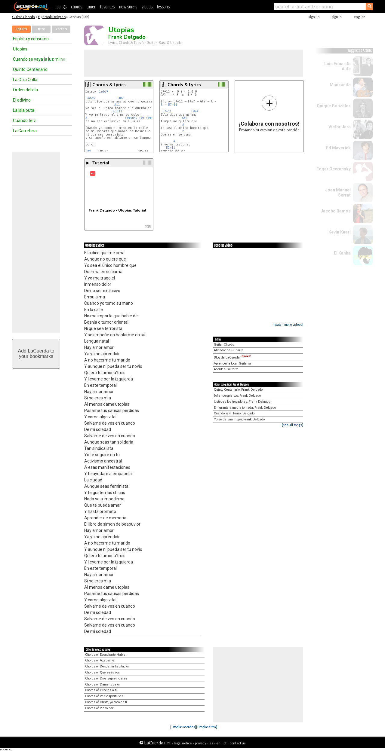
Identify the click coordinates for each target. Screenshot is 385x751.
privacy (200, 743)
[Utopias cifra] (206, 727)
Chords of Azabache (99, 660)
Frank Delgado (54, 16)
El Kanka (342, 253)
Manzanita (340, 84)
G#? (184, 118)
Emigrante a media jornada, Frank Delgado (245, 408)
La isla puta (23, 110)
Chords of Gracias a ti (101, 690)
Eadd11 (116, 111)
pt (224, 743)
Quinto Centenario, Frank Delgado (238, 390)
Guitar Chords (23, 16)
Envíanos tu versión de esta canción (269, 113)
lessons (163, 7)
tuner (91, 7)
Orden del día (25, 89)
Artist (41, 29)
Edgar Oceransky (333, 168)
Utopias (20, 49)
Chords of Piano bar (99, 708)
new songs (128, 7)
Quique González (334, 105)
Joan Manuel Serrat (338, 192)
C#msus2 (131, 118)
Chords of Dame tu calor (102, 684)
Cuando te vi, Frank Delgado (234, 413)
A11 (117, 105)
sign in (336, 16)
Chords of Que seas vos (102, 672)
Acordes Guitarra (226, 369)
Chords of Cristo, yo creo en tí (106, 702)
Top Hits (21, 29)
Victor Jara (339, 126)
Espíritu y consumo (31, 38)
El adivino (22, 100)
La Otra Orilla (25, 79)
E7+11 (172, 105)
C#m (141, 118)
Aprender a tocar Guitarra (232, 363)
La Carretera (25, 130)
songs (61, 7)
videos (147, 7)
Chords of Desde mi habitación (107, 666)
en (218, 743)
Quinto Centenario (30, 69)
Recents (61, 29)
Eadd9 (103, 91)
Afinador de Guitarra (228, 350)
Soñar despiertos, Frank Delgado (237, 396)
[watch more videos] (288, 324)
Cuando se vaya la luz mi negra (40, 59)
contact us (237, 743)
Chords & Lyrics (109, 85)
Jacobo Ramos (336, 211)
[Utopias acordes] (183, 727)
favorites (107, 7)
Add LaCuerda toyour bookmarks (36, 353)
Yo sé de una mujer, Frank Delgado (239, 419)
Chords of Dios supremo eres (106, 678)
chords (76, 7)
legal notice (183, 743)
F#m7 (120, 98)
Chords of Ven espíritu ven (104, 696)
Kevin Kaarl (339, 232)
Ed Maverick (338, 147)
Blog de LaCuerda (232, 357)
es (211, 743)
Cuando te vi (24, 120)
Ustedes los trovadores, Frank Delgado (242, 402)
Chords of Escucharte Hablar (106, 655)
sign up (313, 16)
